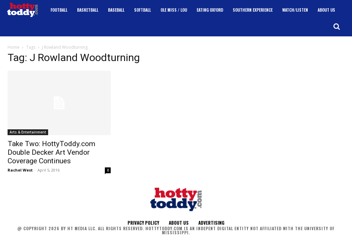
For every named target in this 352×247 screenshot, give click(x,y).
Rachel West (20, 170)
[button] (336, 26)
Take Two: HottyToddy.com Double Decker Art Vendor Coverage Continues (51, 152)
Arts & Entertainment (28, 132)
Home (14, 47)
